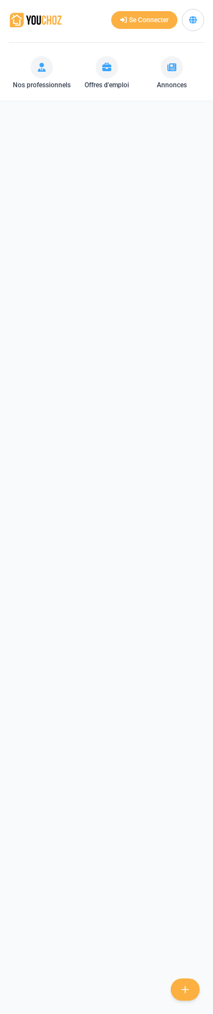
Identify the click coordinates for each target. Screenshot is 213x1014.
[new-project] (185, 989)
